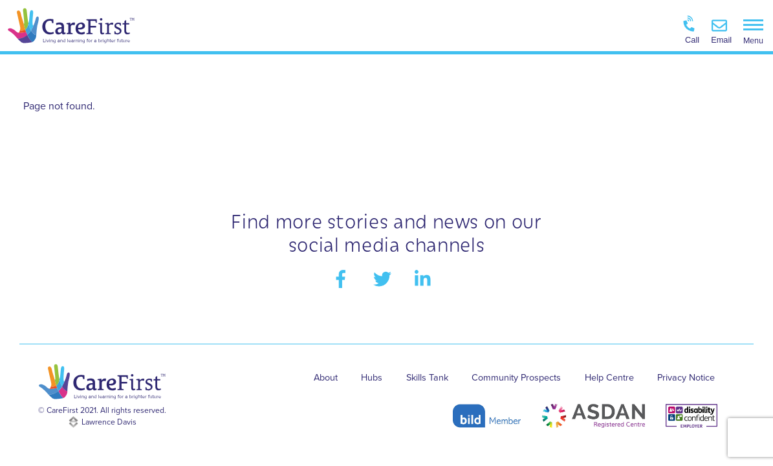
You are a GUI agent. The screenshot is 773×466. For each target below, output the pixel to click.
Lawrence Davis (109, 422)
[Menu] (753, 31)
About (326, 377)
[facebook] (343, 278)
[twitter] (384, 278)
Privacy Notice (686, 377)
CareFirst (62, 410)
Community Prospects (516, 377)
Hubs (371, 377)
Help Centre (609, 377)
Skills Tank (427, 377)
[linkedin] (426, 278)
